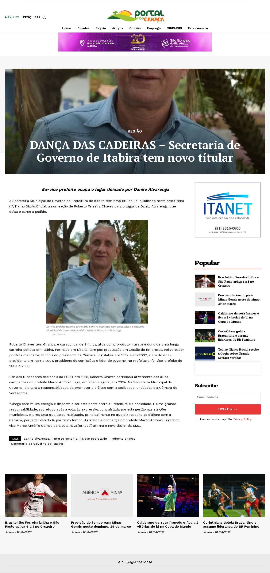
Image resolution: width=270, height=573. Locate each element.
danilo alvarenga (37, 438)
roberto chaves (123, 438)
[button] (35, 17)
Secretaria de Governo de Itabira (37, 443)
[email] (228, 397)
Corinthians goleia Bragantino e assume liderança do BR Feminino (236, 335)
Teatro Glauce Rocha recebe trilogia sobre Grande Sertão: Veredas (238, 353)
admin (10, 532)
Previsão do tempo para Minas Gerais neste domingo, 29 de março (239, 299)
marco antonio (66, 438)
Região (135, 131)
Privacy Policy (242, 419)
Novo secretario (94, 438)
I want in (228, 409)
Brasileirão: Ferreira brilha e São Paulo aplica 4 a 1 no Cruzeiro (238, 281)
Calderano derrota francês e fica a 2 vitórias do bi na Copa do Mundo (238, 317)
